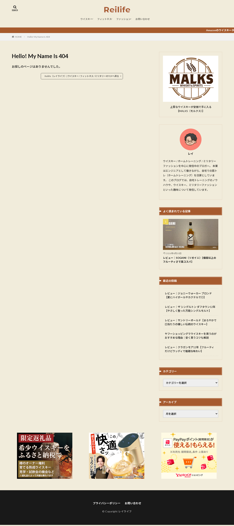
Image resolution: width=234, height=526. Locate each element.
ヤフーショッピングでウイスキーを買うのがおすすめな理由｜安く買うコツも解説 (190, 336)
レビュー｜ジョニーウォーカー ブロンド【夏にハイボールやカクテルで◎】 (188, 296)
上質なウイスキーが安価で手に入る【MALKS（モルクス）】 (190, 109)
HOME (18, 36)
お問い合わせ (146, 20)
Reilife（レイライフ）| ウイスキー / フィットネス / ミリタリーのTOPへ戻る (82, 76)
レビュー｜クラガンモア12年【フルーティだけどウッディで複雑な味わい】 (189, 349)
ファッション (125, 20)
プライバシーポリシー (106, 504)
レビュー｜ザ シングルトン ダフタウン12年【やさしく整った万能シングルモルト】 (190, 309)
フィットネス (103, 20)
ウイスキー (82, 20)
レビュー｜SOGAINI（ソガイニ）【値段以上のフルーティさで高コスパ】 (190, 260)
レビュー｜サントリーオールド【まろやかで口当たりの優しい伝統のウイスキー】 (190, 322)
